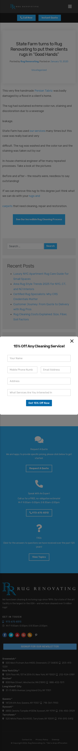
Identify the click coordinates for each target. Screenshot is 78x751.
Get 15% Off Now (39, 403)
